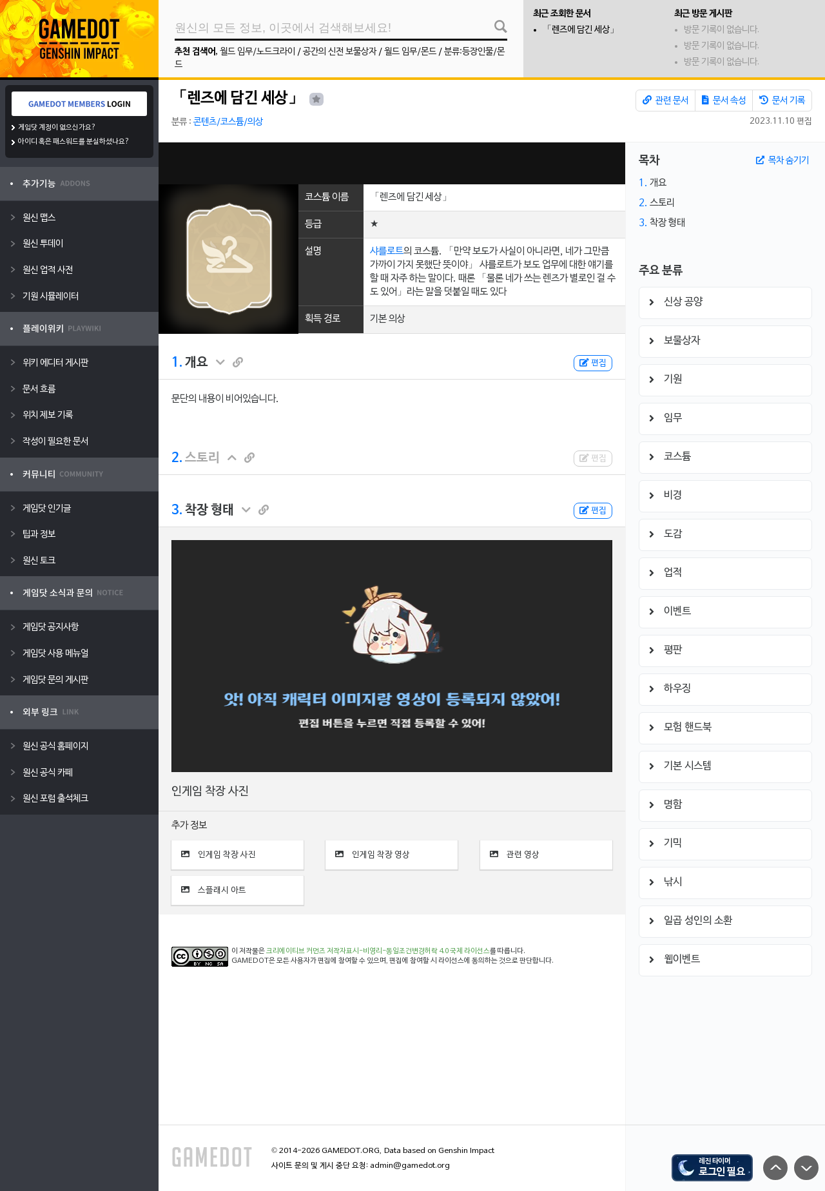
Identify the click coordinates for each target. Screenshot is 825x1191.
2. (176, 458)
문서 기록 (782, 100)
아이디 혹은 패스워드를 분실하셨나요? (74, 142)
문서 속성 (724, 100)
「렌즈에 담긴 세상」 (581, 30)
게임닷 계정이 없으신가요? (57, 127)
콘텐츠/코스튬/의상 (228, 122)
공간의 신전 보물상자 (339, 52)
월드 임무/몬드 (410, 52)
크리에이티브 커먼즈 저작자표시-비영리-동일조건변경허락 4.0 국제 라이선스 (378, 951)
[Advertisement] (392, 163)
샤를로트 (386, 251)
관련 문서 (665, 100)
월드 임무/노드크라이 (257, 52)
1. (176, 363)
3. (176, 510)
